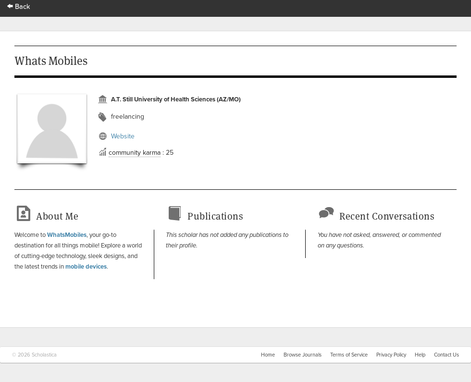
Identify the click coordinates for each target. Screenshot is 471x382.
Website (123, 136)
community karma (135, 152)
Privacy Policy (391, 355)
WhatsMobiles (67, 235)
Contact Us (446, 355)
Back (18, 6)
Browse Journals (303, 355)
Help (420, 355)
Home (268, 355)
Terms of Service (349, 355)
